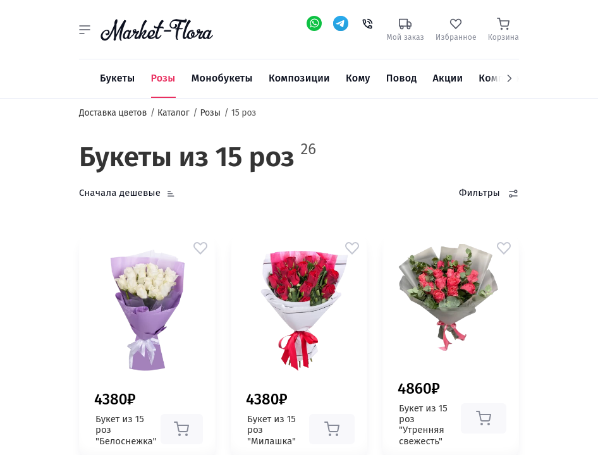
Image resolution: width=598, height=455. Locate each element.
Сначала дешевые (120, 192)
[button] (84, 29)
